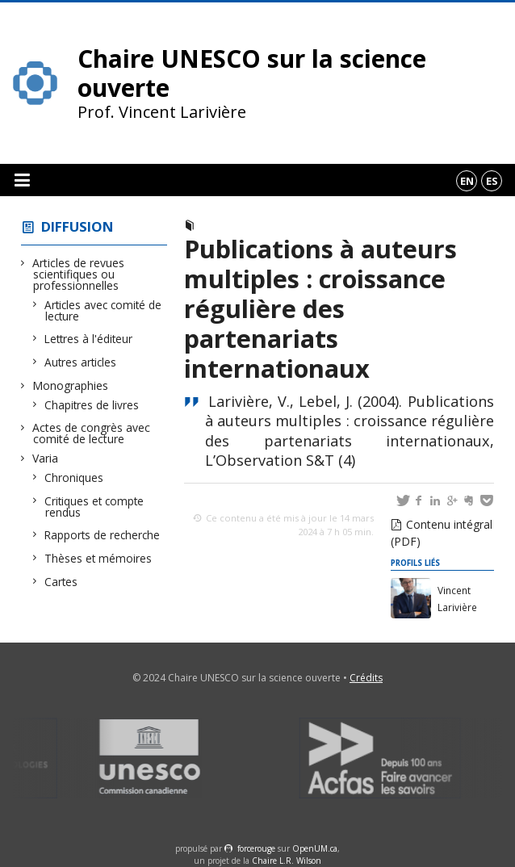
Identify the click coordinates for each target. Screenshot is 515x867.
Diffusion (77, 226)
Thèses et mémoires (98, 558)
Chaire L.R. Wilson (286, 860)
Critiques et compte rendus (94, 506)
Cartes (61, 581)
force (256, 848)
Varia (45, 458)
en (467, 181)
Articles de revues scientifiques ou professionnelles (78, 274)
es (492, 181)
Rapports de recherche (102, 534)
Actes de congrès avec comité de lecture (91, 433)
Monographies (70, 385)
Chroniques (74, 477)
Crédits (366, 678)
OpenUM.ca (314, 848)
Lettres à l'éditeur (88, 338)
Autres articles (80, 362)
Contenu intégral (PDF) (441, 533)
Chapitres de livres (92, 405)
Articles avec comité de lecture (103, 310)
